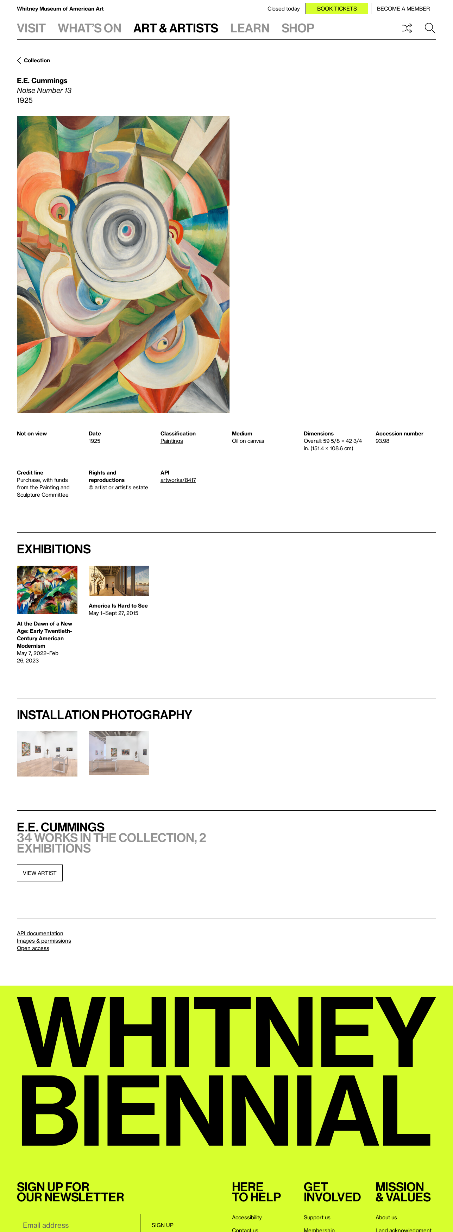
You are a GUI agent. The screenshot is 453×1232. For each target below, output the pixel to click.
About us (386, 1217)
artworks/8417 (178, 480)
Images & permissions (44, 940)
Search (430, 28)
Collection (37, 60)
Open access (33, 948)
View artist (40, 873)
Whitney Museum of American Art (60, 8)
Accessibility (247, 1217)
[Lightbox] (123, 264)
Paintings (172, 441)
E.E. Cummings (42, 80)
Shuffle (407, 28)
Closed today (284, 8)
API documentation (40, 933)
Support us (317, 1217)
